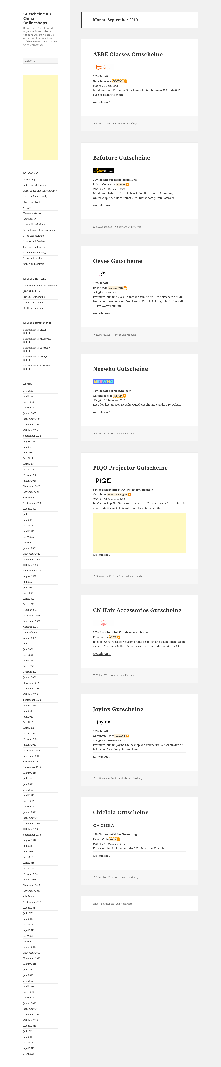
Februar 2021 (30, 671)
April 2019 (28, 795)
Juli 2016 (28, 969)
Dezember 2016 (31, 952)
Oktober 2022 (30, 565)
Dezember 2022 (31, 553)
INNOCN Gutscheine (34, 296)
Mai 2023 (28, 525)
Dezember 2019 (31, 750)
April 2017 (28, 930)
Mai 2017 (28, 924)
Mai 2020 (28, 722)
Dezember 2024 (31, 418)
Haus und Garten (32, 213)
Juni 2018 (28, 851)
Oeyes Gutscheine (117, 261)
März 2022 (29, 604)
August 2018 (29, 840)
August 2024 (29, 441)
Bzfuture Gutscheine (121, 157)
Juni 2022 (28, 587)
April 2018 (28, 862)
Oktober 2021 (30, 626)
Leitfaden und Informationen (39, 230)
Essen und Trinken (33, 202)
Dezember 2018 (31, 817)
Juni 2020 (28, 716)
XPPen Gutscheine (33, 302)
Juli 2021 (28, 643)
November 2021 (31, 621)
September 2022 (32, 570)
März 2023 (29, 536)
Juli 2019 (28, 778)
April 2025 (28, 396)
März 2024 (29, 469)
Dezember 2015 (31, 1008)
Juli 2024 (28, 447)
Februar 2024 (30, 475)
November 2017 (31, 890)
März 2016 (29, 992)
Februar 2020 (30, 739)
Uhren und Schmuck (34, 263)
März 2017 (29, 935)
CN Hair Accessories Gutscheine (137, 610)
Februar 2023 (30, 542)
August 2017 (29, 907)
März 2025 (29, 402)
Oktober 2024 (30, 430)
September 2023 (32, 503)
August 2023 (29, 508)
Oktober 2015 (30, 1020)
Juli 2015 (28, 1031)
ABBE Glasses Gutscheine (128, 54)
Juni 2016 (28, 975)
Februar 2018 (30, 874)
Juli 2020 (28, 711)
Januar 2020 (29, 744)
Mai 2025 (28, 390)
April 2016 (28, 986)
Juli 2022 (28, 581)
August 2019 (29, 772)
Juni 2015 (28, 1036)
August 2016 (29, 963)
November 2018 (31, 823)
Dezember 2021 (31, 615)
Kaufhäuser (29, 218)
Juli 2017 (28, 913)
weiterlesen (102, 102)
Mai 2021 (28, 654)
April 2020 (28, 727)
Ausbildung (29, 179)
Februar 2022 (30, 609)
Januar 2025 (29, 413)
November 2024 (31, 424)
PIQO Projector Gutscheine (130, 467)
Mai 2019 (28, 789)
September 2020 (32, 699)
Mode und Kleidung (33, 235)
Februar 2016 (30, 997)
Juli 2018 (28, 845)
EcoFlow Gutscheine (34, 308)
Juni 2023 (28, 520)
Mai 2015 (28, 1042)
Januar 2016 (29, 1003)
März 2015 (29, 1053)
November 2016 (31, 958)
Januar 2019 (29, 812)
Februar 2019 (30, 806)
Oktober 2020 (30, 694)
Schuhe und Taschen (34, 241)
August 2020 (29, 705)
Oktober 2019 (30, 761)
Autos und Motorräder (35, 185)
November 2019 (31, 756)
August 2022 (29, 576)
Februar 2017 (30, 941)
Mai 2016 (28, 980)
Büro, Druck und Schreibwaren (40, 190)
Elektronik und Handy (35, 196)
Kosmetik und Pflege (34, 224)
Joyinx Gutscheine (118, 709)
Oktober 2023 (30, 497)
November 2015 (31, 1014)
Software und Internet (35, 246)
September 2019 (32, 767)
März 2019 (29, 800)
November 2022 (31, 559)
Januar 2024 (29, 480)
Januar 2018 (29, 879)
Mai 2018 (28, 857)
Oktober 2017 (30, 896)
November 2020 (31, 688)
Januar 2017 (29, 947)
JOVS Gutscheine (32, 291)
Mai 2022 (28, 593)
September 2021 (32, 632)
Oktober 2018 (30, 829)
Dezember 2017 (31, 885)
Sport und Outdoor (33, 258)
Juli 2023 (28, 514)
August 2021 (29, 638)
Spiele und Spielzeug (34, 252)
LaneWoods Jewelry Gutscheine (40, 285)
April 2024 (28, 463)
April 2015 (28, 1048)
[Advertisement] (40, 117)
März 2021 (29, 666)
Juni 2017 (28, 918)
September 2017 (32, 902)
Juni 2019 (28, 784)
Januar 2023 (29, 548)
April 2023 (28, 531)
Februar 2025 (30, 407)
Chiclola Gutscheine (121, 812)
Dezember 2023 (31, 486)
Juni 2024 (28, 452)
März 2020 (29, 733)
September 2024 (32, 435)
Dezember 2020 (31, 683)
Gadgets (27, 207)
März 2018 (29, 868)
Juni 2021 (28, 649)
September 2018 (32, 834)
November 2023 (31, 491)
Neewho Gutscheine (120, 368)
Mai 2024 (28, 458)
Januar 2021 (29, 677)
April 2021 (28, 660)
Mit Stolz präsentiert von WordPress (112, 903)
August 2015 (29, 1025)
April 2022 (28, 598)
